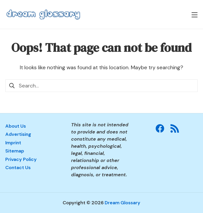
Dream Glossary (122, 203)
